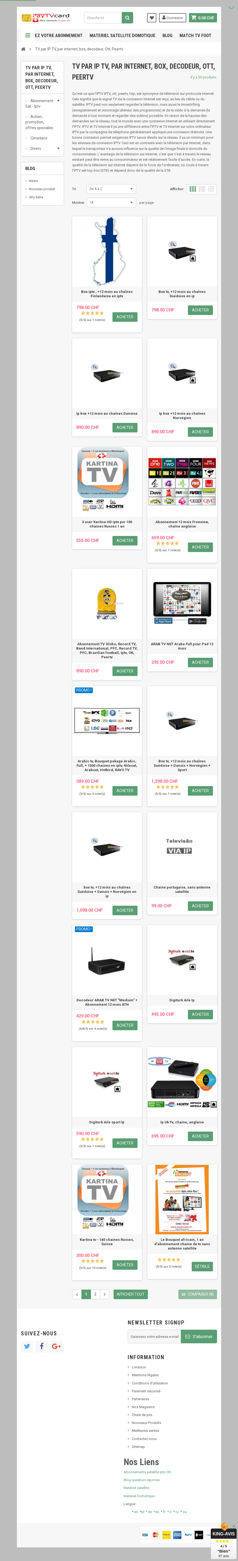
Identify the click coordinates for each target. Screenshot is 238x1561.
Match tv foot (195, 35)
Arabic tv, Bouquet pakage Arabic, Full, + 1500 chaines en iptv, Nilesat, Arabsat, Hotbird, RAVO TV (107, 765)
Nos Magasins (143, 1407)
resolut (34, 302)
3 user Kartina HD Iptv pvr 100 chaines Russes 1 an (107, 524)
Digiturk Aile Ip (182, 1000)
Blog (167, 35)
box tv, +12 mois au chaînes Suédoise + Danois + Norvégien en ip (106, 891)
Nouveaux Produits (146, 1423)
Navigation (28, 35)
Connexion (172, 17)
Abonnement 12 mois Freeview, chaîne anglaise (182, 524)
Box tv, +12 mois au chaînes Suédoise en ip (182, 294)
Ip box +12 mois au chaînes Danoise (107, 413)
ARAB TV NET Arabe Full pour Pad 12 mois (182, 646)
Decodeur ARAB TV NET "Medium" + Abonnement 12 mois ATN (107, 1002)
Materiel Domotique (139, 1496)
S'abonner (199, 1336)
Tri (74, 189)
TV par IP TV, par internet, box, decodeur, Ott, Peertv (39, 211)
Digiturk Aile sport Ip (106, 1122)
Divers (35, 150)
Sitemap (138, 1447)
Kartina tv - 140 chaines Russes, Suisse (107, 1242)
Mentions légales (145, 1375)
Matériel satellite (136, 1488)
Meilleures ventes (145, 1431)
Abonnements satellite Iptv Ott (147, 1472)
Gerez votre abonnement (55, 35)
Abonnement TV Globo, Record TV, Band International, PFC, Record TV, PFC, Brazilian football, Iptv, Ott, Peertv (107, 650)
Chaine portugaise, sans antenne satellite (182, 889)
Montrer (78, 203)
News (33, 256)
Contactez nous (144, 1439)
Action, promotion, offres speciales (39, 124)
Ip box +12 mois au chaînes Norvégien (182, 415)
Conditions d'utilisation (150, 1383)
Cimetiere (38, 140)
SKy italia (36, 272)
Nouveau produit (42, 264)
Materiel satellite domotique (122, 35)
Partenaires (140, 1399)
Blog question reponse (142, 1480)
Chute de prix (142, 1415)
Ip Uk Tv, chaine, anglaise (182, 1122)
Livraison (139, 1367)
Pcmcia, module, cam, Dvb (36, 187)
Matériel (37, 171)
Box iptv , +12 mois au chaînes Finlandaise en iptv (107, 294)
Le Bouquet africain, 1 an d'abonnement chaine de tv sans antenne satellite (182, 1244)
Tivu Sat (35, 294)
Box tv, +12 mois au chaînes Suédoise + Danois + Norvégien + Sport (182, 765)
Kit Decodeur (41, 161)
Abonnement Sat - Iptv (39, 106)
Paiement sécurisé (146, 1391)
